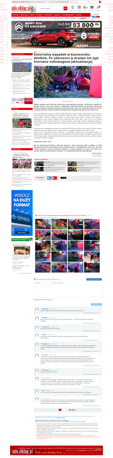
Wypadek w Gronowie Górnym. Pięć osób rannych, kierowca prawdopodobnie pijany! (88, 169)
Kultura (14, 18)
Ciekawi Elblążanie (35, 18)
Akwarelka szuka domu (20, 245)
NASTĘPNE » (72, 410)
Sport (32, 15)
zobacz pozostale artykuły (24, 273)
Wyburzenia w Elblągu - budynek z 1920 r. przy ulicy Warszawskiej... (21, 80)
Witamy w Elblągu (70, 18)
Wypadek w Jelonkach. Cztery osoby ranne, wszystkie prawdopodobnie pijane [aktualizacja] (55, 163)
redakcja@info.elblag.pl (24, 448)
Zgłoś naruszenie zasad (93, 313)
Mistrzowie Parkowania (56, 18)
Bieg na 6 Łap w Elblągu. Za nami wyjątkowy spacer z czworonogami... (20, 267)
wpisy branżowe (71, 448)
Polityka (15, 15)
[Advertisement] (68, 196)
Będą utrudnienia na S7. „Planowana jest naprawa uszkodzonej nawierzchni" (20, 115)
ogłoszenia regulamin (88, 448)
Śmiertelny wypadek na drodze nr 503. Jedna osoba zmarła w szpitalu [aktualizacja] (88, 163)
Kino (42, 18)
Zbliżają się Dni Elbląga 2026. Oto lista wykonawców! (21, 130)
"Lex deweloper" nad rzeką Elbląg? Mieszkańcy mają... (22, 60)
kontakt (34, 448)
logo (45, 448)
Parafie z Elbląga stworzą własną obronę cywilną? (21, 175)
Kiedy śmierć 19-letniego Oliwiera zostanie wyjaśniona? (21, 136)
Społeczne (48, 15)
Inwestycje (24, 15)
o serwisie (40, 448)
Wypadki (79, 15)
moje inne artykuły (97, 154)
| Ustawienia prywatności (98, 448)
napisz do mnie (97, 156)
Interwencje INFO (68, 15)
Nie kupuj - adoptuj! (17, 262)
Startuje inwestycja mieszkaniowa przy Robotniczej (21, 133)
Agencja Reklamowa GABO (95, 450)
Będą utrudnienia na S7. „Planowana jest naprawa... (20, 92)
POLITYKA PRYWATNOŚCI (59, 448)
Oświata (20, 18)
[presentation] (76, 302)
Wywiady (57, 15)
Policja (26, 18)
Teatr (47, 18)
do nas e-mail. (61, 418)
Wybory (39, 15)
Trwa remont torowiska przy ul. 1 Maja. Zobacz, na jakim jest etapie (21, 143)
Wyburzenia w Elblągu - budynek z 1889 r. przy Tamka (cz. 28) (22, 140)
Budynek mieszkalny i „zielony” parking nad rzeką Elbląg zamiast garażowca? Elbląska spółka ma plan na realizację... (21, 75)
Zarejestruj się (64, 2)
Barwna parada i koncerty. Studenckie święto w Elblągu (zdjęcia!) (22, 178)
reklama (79, 448)
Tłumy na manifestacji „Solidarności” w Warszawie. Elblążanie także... (21, 155)
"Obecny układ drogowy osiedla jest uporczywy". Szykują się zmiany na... (21, 171)
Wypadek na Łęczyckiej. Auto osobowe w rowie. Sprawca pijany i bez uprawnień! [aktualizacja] (54, 169)
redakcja (49, 448)
